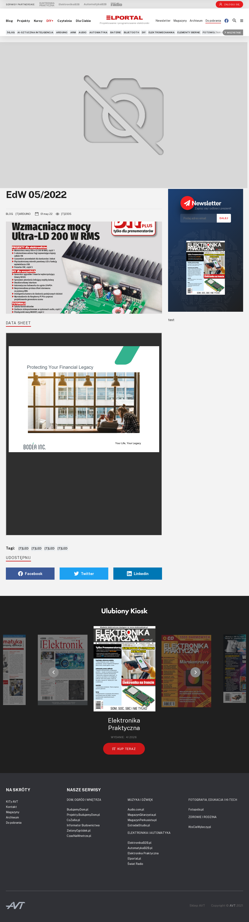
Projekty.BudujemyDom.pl (83, 814)
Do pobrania (213, 20)
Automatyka (98, 32)
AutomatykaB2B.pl (140, 848)
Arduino (62, 32)
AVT (233, 905)
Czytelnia (64, 20)
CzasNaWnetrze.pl (79, 835)
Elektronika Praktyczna (143, 853)
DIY (144, 32)
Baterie (115, 32)
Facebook (30, 573)
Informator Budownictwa (83, 825)
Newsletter (163, 20)
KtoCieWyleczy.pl (199, 827)
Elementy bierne (188, 32)
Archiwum (196, 20)
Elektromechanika (162, 32)
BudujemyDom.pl (77, 809)
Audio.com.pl (136, 809)
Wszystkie (233, 32)
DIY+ (49, 20)
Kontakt (11, 806)
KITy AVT (12, 801)
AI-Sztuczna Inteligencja (35, 32)
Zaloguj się (229, 4)
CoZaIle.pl (73, 820)
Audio (82, 32)
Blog (9, 20)
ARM (73, 32)
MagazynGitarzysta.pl (142, 814)
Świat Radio (135, 863)
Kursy (38, 20)
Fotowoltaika (213, 32)
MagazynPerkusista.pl (142, 820)
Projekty (23, 20)
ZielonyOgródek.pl (79, 830)
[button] (53, 672)
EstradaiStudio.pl (139, 825)
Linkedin (138, 573)
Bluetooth (131, 32)
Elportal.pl (134, 858)
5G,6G (11, 32)
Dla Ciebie (83, 20)
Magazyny (180, 20)
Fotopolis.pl (196, 809)
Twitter (84, 573)
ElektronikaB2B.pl (139, 842)
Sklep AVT (197, 905)
